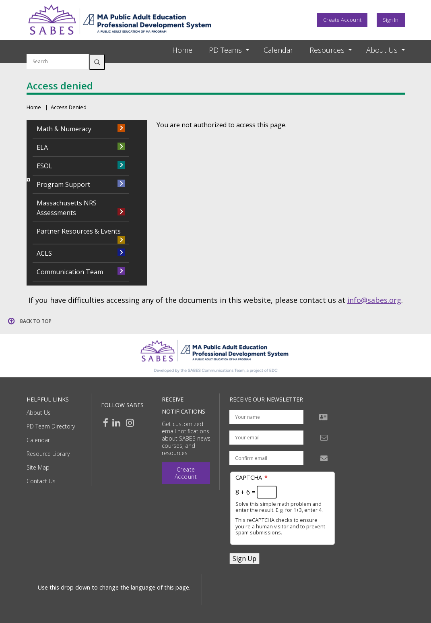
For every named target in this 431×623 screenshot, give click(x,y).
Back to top (36, 321)
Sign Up (244, 558)
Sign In (391, 19)
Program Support (63, 184)
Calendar (278, 50)
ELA (42, 147)
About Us (39, 412)
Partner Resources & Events (79, 231)
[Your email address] (266, 438)
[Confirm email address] (266, 458)
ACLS (44, 253)
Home (182, 50)
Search (97, 62)
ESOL (44, 165)
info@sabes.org (374, 300)
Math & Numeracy (64, 128)
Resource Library (48, 453)
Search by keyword (58, 49)
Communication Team (70, 271)
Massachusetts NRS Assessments (67, 208)
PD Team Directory (51, 426)
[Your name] (266, 417)
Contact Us (41, 481)
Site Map (38, 467)
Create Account (342, 19)
